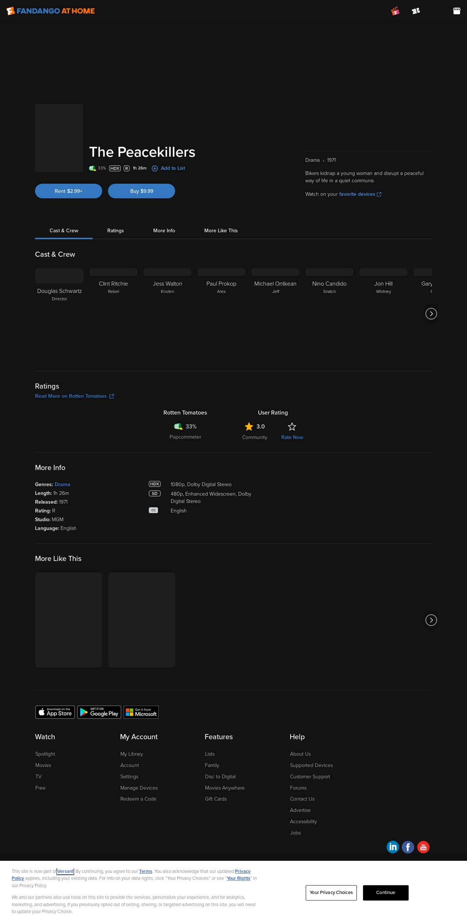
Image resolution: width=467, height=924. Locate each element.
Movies (43, 765)
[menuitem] (436, 11)
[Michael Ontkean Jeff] (275, 314)
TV (38, 777)
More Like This (221, 231)
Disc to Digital (220, 777)
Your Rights (238, 878)
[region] (233, 892)
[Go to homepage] (50, 11)
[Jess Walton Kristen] (167, 314)
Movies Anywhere (225, 788)
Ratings (115, 231)
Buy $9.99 (141, 191)
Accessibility (303, 821)
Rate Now (292, 437)
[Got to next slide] (431, 314)
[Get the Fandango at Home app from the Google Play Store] (99, 711)
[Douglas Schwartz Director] (59, 314)
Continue (385, 893)
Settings (129, 777)
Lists (210, 754)
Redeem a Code (138, 799)
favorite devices (360, 194)
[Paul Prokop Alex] (221, 314)
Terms (145, 871)
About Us (300, 754)
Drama (62, 484)
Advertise (300, 810)
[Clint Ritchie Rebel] (113, 314)
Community (254, 437)
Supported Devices (311, 765)
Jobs (295, 833)
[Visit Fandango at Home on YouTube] (423, 848)
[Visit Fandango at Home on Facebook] (408, 848)
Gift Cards (216, 799)
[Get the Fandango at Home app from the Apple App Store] (55, 711)
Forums (298, 788)
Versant (65, 871)
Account (129, 765)
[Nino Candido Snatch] (329, 314)
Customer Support (310, 777)
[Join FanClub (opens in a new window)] (395, 11)
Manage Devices (139, 788)
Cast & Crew (64, 231)
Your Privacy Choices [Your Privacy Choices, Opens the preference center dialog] (331, 893)
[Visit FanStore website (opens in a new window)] (457, 11)
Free (40, 788)
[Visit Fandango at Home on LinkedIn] (393, 848)
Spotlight (45, 754)
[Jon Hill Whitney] (383, 314)
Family (212, 765)
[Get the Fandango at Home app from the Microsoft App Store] (141, 711)
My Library (131, 754)
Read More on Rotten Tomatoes (74, 396)
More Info (164, 231)
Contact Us (302, 799)
